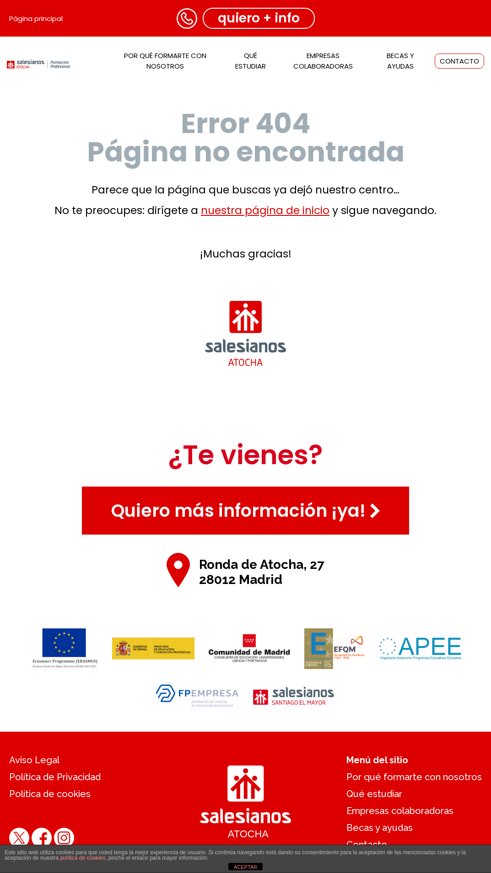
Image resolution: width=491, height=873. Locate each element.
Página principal (36, 18)
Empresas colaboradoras (399, 810)
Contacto (459, 61)
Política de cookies (50, 793)
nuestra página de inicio (265, 210)
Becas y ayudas (379, 827)
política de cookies (82, 858)
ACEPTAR (245, 867)
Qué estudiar (374, 793)
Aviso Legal (34, 760)
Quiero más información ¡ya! (245, 510)
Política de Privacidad (55, 776)
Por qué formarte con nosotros (414, 776)
